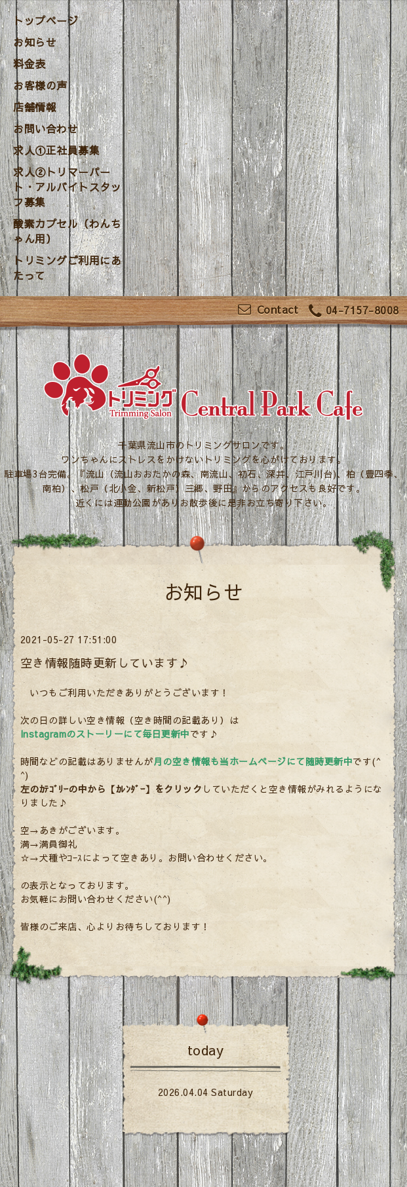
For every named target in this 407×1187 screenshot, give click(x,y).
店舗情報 (34, 107)
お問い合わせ (45, 128)
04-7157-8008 (354, 311)
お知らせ (34, 42)
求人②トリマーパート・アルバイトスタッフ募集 (67, 186)
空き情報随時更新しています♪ (105, 662)
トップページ (45, 20)
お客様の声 (40, 85)
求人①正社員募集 (56, 150)
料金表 (29, 63)
